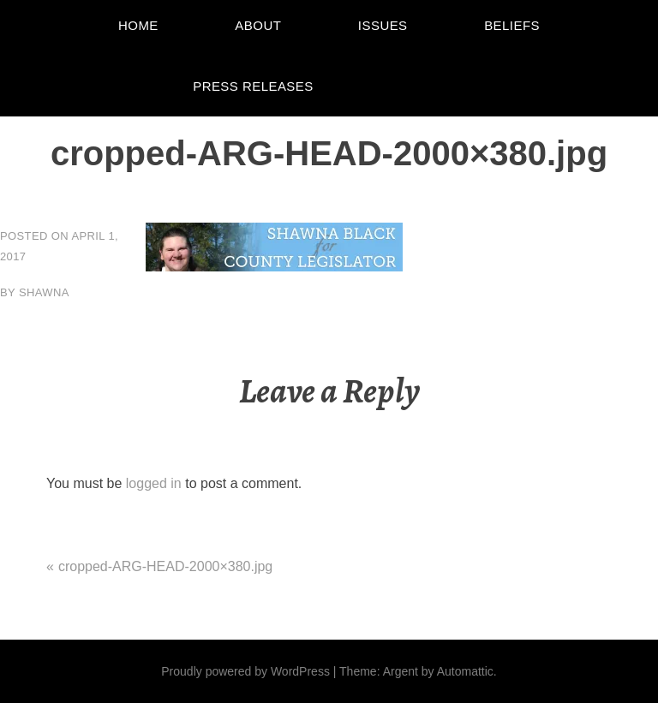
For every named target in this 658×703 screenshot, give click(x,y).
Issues (383, 25)
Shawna (44, 292)
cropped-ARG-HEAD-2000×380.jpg (165, 566)
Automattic (465, 671)
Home (138, 25)
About (258, 25)
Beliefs (512, 25)
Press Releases (253, 86)
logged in (154, 483)
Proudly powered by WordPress (245, 671)
